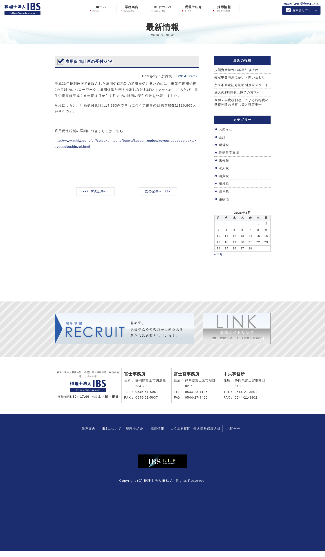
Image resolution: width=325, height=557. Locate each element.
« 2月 (218, 260)
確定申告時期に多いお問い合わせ (241, 78)
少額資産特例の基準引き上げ (237, 70)
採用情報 (224, 7)
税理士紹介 (193, 7)
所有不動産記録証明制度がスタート (241, 88)
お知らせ (226, 135)
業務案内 (131, 7)
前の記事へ (99, 192)
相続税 (224, 190)
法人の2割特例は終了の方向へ (239, 98)
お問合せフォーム (305, 10)
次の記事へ (153, 192)
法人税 (224, 174)
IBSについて (162, 7)
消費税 (224, 182)
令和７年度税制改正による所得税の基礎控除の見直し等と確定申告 (241, 108)
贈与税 (224, 197)
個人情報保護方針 (207, 435)
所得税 (224, 151)
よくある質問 (180, 435)
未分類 (224, 167)
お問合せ (233, 435)
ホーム (101, 7)
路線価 (224, 205)
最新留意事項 (230, 159)
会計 (222, 143)
